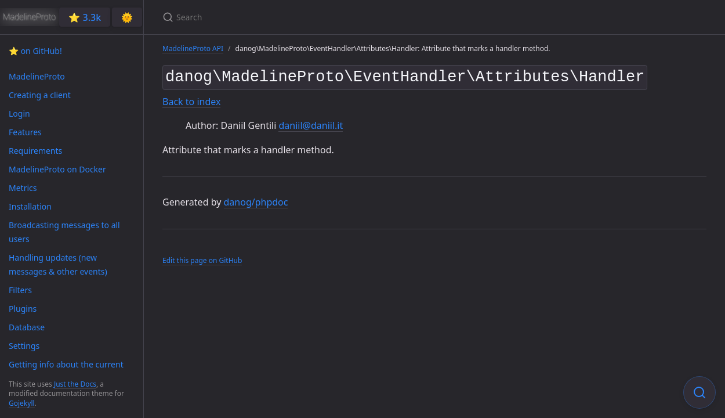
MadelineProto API (192, 48)
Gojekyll (22, 403)
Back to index (191, 99)
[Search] (299, 17)
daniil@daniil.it (310, 123)
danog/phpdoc (256, 200)
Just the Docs (75, 384)
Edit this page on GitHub (202, 258)
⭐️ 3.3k (84, 17)
